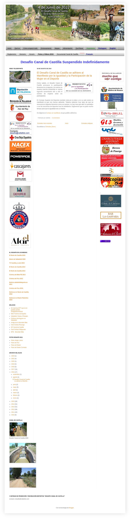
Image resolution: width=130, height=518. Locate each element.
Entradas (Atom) (51, 126)
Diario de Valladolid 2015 (17, 259)
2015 (13, 401)
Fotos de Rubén (16, 345)
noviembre (16, 374)
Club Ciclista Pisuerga (17, 325)
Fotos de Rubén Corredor (19, 347)
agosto (15, 377)
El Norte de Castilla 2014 (17, 267)
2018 (13, 366)
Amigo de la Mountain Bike (19, 322)
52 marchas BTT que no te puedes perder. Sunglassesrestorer (19, 309)
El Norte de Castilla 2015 (17, 255)
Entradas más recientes (44, 123)
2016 (13, 372)
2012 (13, 409)
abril (14, 390)
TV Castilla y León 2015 (17, 263)
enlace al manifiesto (53, 113)
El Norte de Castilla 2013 (17, 271)
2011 (13, 412)
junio (14, 384)
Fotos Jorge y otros (17, 340)
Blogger (71, 508)
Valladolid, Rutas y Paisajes (19, 316)
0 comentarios (56, 117)
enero (15, 398)
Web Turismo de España (18, 314)
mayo (15, 387)
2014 (13, 404)
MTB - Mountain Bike (17, 332)
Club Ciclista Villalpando (18, 329)
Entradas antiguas (87, 123)
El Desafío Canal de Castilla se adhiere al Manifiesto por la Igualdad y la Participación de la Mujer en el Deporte (64, 75)
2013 (13, 407)
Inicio (66, 123)
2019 (13, 364)
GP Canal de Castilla (17, 327)
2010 (13, 415)
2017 (13, 369)
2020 (13, 361)
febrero (15, 395)
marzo (15, 392)
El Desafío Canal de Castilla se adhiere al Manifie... (21, 380)
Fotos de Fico (15, 342)
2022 (13, 358)
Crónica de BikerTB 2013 (17, 274)
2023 (13, 356)
